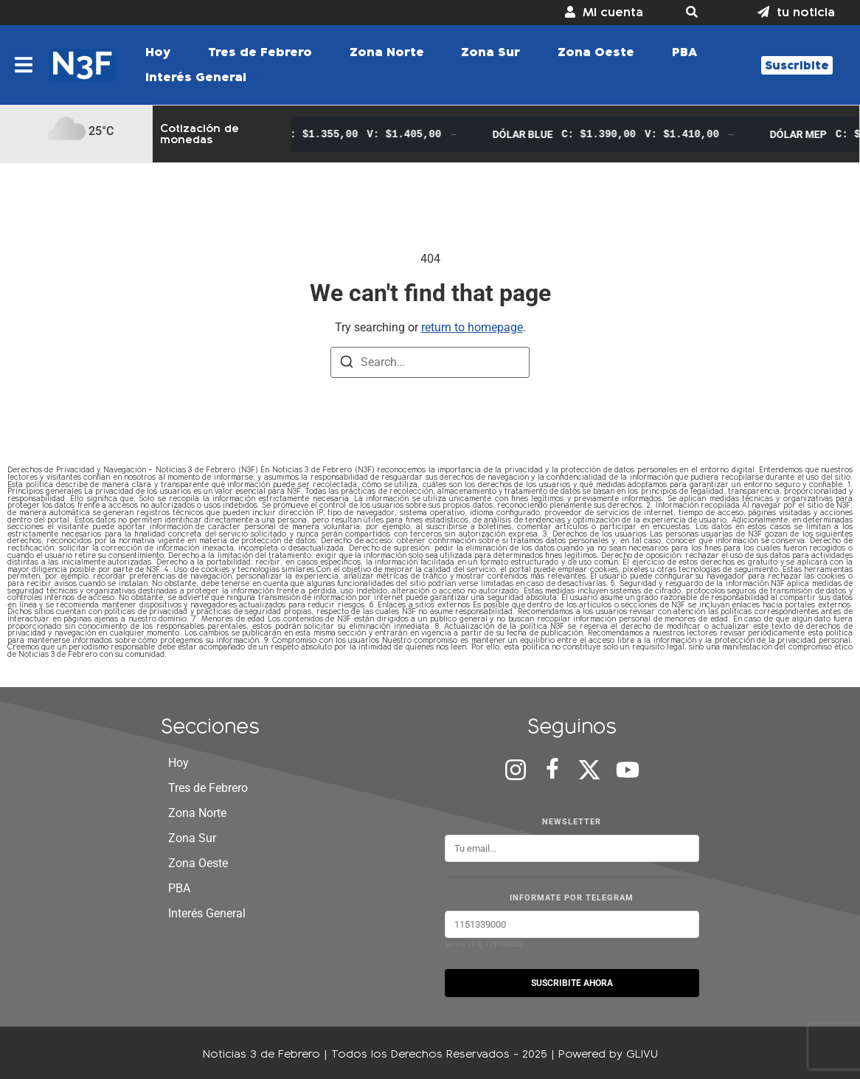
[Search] (346, 364)
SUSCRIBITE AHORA (572, 983)
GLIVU (642, 1054)
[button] (700, 12)
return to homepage (472, 327)
